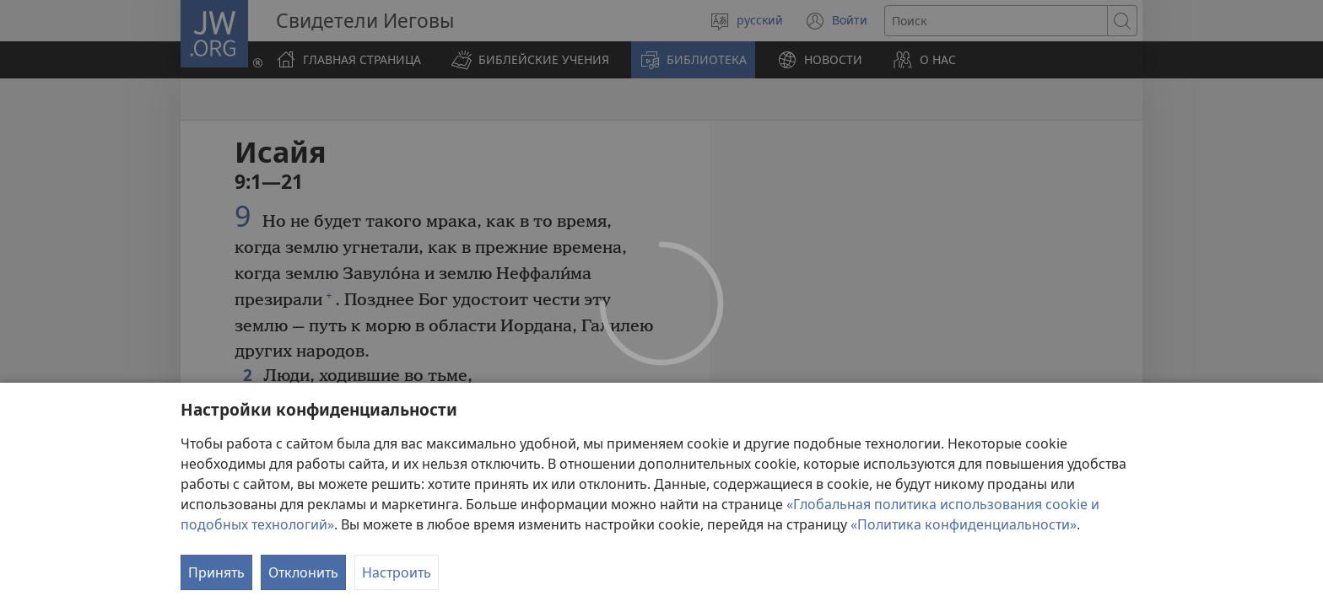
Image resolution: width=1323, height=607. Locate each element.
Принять (216, 572)
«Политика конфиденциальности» (963, 524)
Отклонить (303, 572)
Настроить (396, 572)
